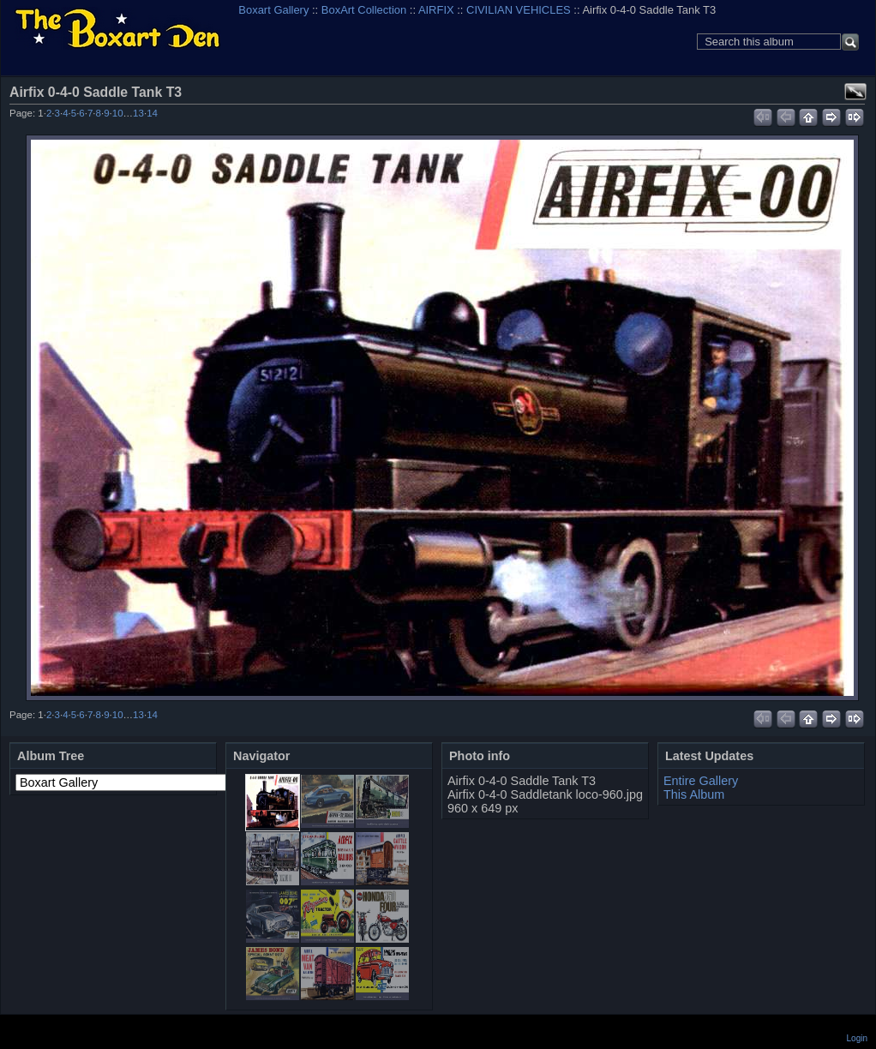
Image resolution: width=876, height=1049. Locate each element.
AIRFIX (436, 9)
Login (857, 1038)
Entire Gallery (700, 781)
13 (138, 113)
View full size (855, 91)
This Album (693, 794)
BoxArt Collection (363, 9)
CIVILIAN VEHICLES (518, 9)
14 (152, 113)
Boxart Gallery (273, 9)
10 (117, 113)
